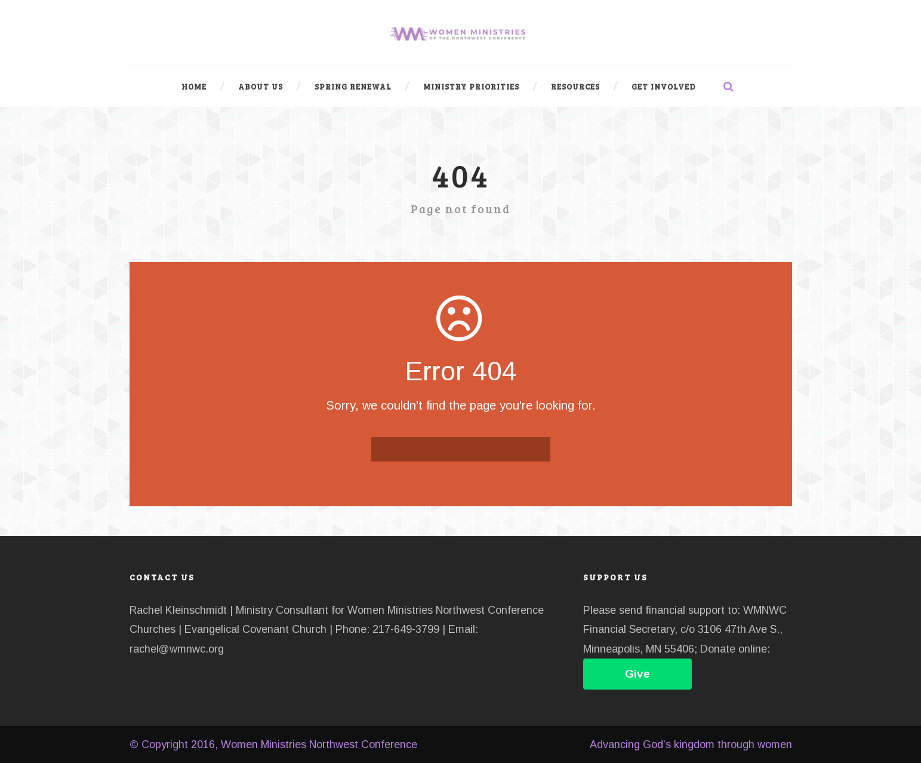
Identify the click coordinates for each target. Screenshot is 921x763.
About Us (260, 86)
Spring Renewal (353, 86)
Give (637, 673)
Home (194, 86)
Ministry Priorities (471, 86)
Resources (575, 86)
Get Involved (664, 86)
